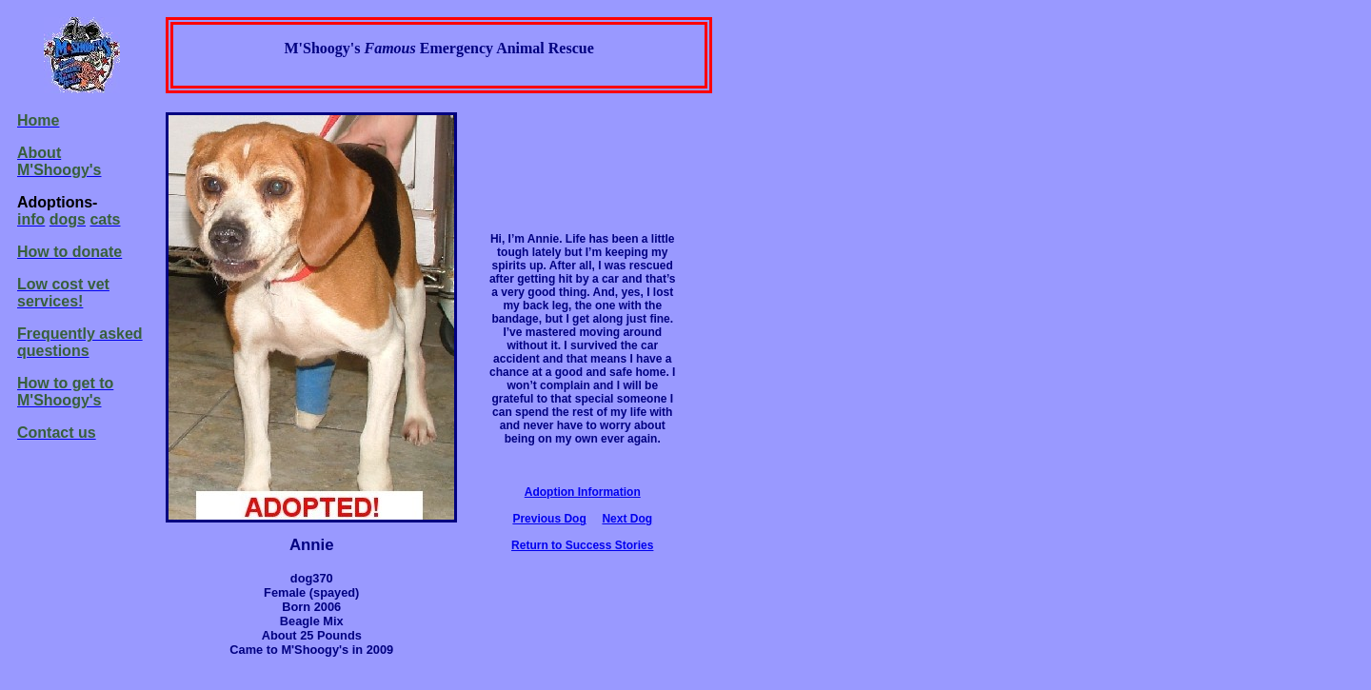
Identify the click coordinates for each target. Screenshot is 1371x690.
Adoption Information (583, 492)
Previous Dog (549, 518)
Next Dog (627, 518)
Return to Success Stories (582, 545)
